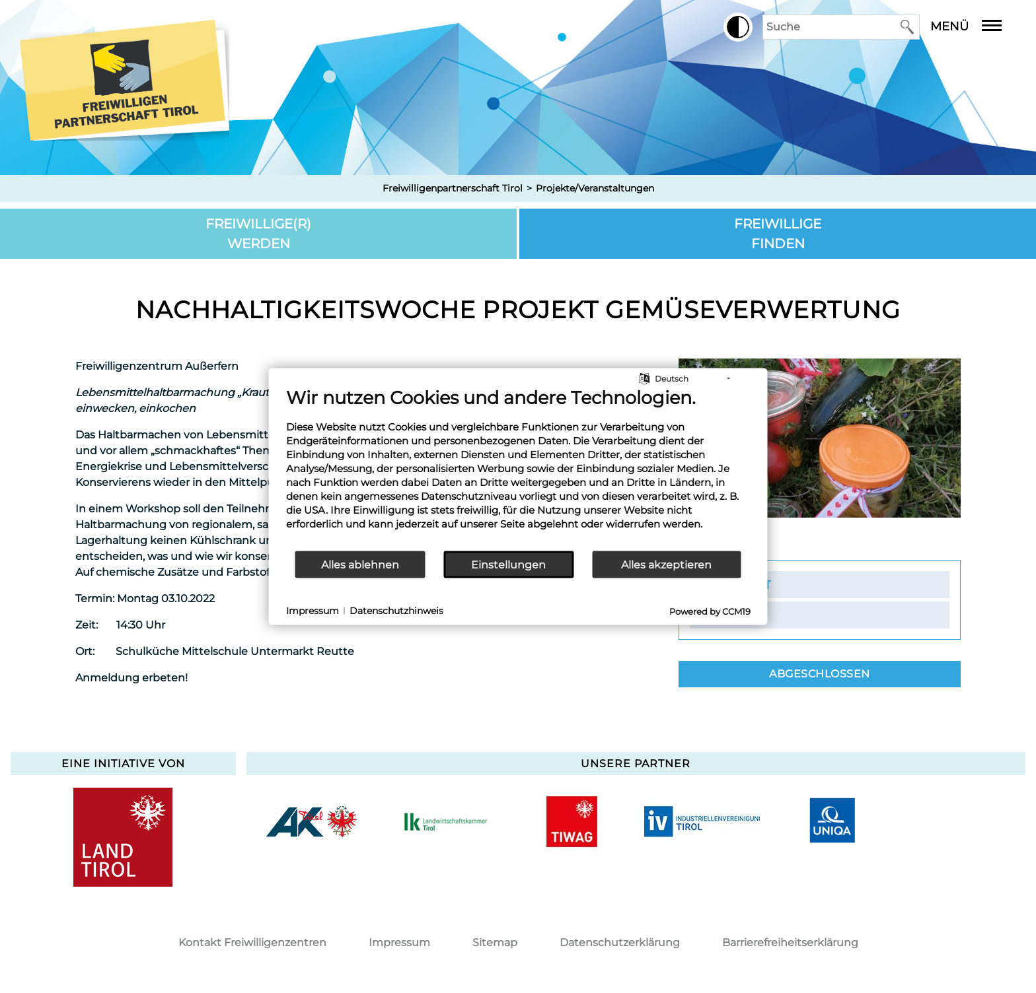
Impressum (399, 942)
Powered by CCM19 (710, 611)
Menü (975, 26)
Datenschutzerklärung (620, 942)
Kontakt (742, 584)
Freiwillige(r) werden (258, 234)
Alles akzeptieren (666, 564)
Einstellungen (508, 564)
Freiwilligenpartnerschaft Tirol (453, 188)
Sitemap (494, 942)
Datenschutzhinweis (396, 610)
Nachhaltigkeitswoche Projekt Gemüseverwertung (518, 309)
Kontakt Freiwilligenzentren (252, 942)
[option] (311, 821)
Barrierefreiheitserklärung (790, 942)
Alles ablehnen (360, 564)
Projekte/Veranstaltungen (595, 188)
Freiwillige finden (777, 234)
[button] (738, 27)
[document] (518, 468)
